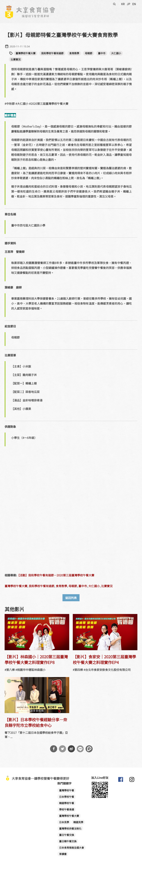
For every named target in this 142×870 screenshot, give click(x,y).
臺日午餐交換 (66, 835)
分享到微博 (71, 748)
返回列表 (71, 598)
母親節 (88, 53)
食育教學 (74, 53)
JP (128, 4)
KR (123, 4)
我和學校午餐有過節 (52, 53)
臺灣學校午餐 (66, 790)
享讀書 (63, 854)
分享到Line (80, 748)
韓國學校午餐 (66, 803)
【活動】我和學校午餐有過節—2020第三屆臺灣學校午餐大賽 (55, 575)
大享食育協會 (120, 780)
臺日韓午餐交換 (68, 841)
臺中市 (101, 53)
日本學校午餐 (66, 796)
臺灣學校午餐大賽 (26, 53)
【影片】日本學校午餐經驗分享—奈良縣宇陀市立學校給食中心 (36, 722)
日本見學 (64, 822)
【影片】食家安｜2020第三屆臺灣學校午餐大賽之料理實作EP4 (104, 659)
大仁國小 (116, 53)
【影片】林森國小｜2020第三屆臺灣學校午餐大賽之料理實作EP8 (36, 659)
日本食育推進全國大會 (71, 847)
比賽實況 (16, 59)
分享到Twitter (62, 748)
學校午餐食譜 (66, 809)
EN (134, 4)
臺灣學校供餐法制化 (70, 828)
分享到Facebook (53, 748)
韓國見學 (78, 822)
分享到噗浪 (89, 748)
